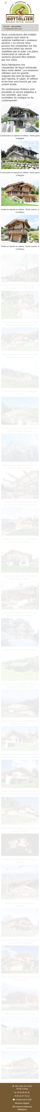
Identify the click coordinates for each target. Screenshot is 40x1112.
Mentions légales (22, 1103)
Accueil (6, 26)
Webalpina (22, 1109)
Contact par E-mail (23, 1100)
